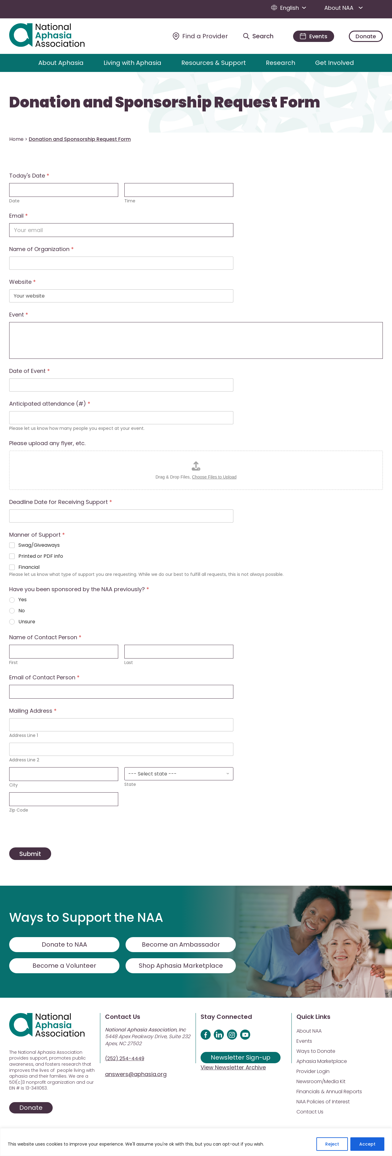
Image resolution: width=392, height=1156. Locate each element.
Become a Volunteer (64, 965)
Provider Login (313, 1071)
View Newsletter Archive (233, 1067)
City (13, 785)
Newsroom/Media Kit (320, 1081)
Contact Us (309, 1111)
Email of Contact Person (44, 677)
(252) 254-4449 (124, 1058)
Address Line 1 (23, 735)
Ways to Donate (315, 1051)
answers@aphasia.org (136, 1074)
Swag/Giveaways (39, 545)
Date (14, 201)
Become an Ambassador (181, 944)
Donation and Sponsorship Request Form (164, 102)
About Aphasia (61, 62)
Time (129, 201)
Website (22, 282)
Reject (332, 1144)
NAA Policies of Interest (323, 1101)
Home (16, 139)
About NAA (344, 7)
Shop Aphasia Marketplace (181, 965)
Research (280, 62)
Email (18, 216)
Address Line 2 (24, 760)
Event (18, 314)
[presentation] (55, 843)
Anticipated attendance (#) (49, 404)
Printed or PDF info (40, 556)
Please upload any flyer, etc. (47, 443)
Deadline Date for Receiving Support (60, 502)
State (130, 784)
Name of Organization (41, 249)
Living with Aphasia (132, 62)
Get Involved (334, 62)
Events (304, 1041)
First (13, 662)
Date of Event (29, 371)
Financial (29, 567)
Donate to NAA (64, 944)
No (21, 611)
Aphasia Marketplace (321, 1061)
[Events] (313, 36)
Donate (366, 36)
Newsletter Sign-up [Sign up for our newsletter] (240, 1057)
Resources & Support (213, 62)
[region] (196, 1142)
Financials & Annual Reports (329, 1091)
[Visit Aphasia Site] (54, 36)
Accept (367, 1144)
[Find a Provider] (200, 36)
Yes (22, 600)
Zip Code (18, 810)
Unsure (26, 622)
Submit (30, 854)
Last (128, 662)
